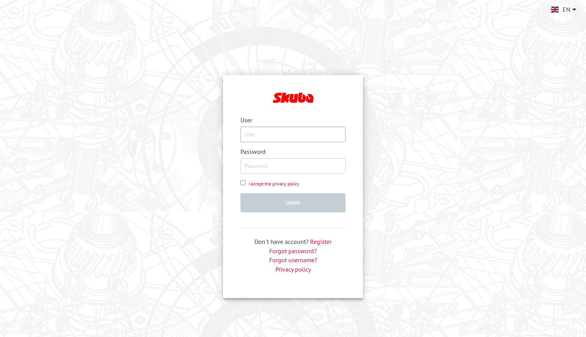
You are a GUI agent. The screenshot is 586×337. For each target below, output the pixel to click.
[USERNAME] (293, 134)
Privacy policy (293, 269)
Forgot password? (293, 251)
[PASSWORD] (293, 166)
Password (253, 151)
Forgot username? (293, 260)
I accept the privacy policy (273, 184)
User (246, 120)
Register (321, 241)
